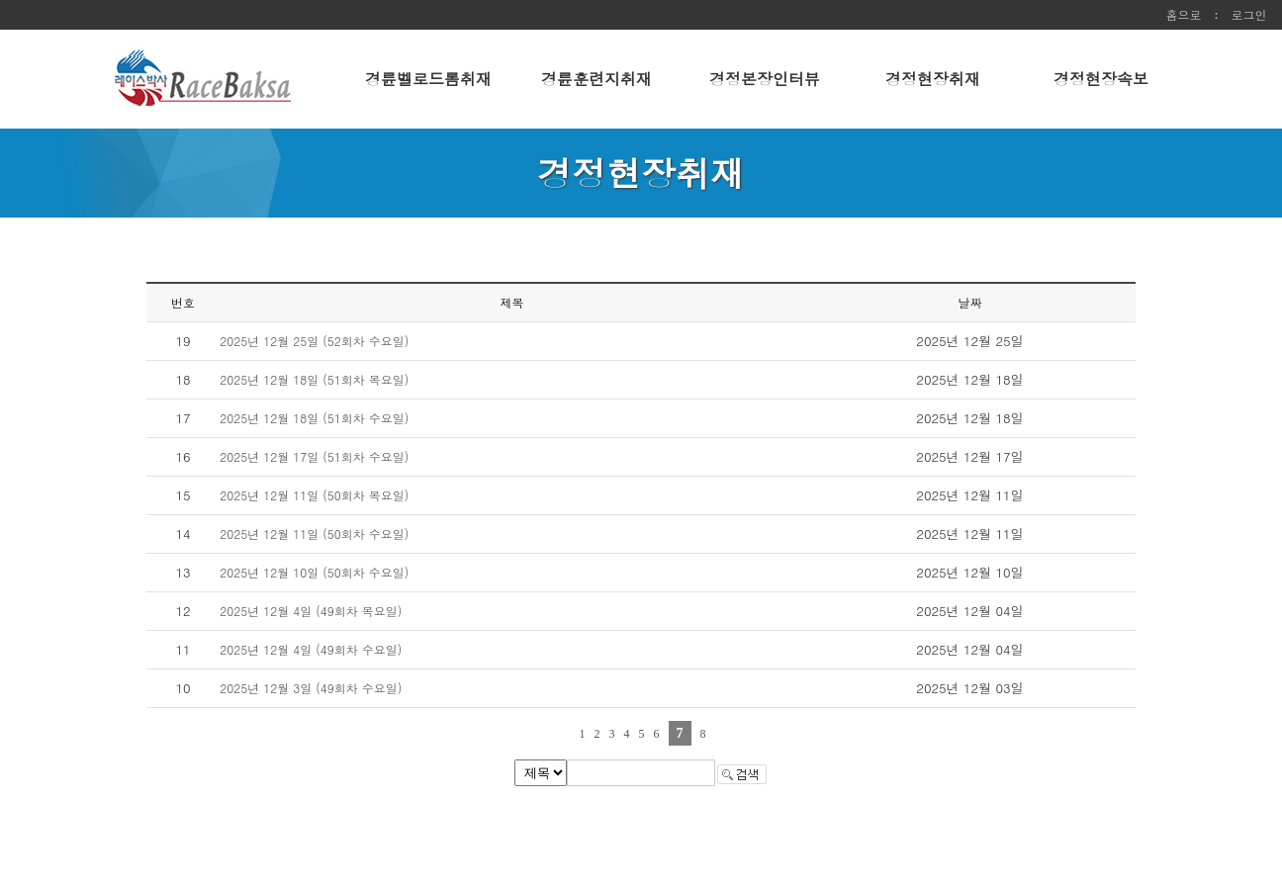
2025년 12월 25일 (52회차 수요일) (314, 340)
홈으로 (1184, 14)
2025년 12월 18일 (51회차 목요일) (314, 379)
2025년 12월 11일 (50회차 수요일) (314, 533)
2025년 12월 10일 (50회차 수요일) (314, 572)
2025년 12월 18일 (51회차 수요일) (314, 417)
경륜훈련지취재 (596, 78)
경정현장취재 (932, 78)
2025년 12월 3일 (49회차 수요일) (311, 687)
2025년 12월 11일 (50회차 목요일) (314, 495)
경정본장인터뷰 (764, 78)
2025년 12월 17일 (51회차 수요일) (314, 456)
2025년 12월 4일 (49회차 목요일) (311, 610)
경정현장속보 (1100, 78)
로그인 (1249, 14)
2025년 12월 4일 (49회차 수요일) (311, 649)
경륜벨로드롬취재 (428, 78)
